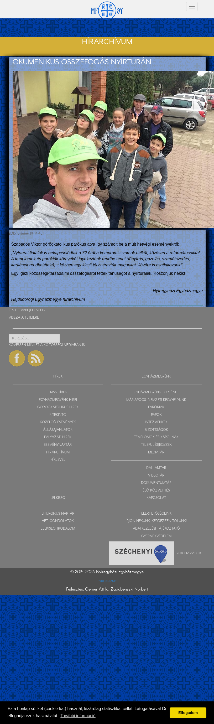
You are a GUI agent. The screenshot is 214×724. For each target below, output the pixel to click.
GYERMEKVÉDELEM (156, 536)
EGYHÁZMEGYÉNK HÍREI (58, 399)
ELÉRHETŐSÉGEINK (156, 513)
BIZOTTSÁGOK (156, 429)
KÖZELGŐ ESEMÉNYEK (58, 422)
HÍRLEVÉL (57, 459)
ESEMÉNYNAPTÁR (58, 444)
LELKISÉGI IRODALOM (58, 528)
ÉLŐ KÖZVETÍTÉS (156, 490)
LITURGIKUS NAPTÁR (57, 513)
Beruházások (188, 553)
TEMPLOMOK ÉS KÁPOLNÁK (156, 437)
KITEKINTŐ (57, 414)
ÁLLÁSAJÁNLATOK (57, 429)
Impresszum (107, 581)
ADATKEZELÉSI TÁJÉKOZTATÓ (156, 528)
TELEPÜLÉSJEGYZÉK (156, 444)
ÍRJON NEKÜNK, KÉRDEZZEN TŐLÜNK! (156, 521)
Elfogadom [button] (188, 713)
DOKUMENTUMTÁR (156, 482)
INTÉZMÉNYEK (156, 422)
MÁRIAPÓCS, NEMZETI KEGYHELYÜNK (156, 399)
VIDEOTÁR (156, 475)
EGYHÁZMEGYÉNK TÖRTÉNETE (156, 392)
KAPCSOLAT (156, 497)
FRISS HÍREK (58, 392)
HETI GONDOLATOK (58, 521)
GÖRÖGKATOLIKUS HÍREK (58, 407)
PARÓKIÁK (156, 407)
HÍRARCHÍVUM (58, 452)
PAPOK (156, 414)
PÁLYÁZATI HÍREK (57, 437)
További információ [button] (77, 715)
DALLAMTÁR (156, 468)
